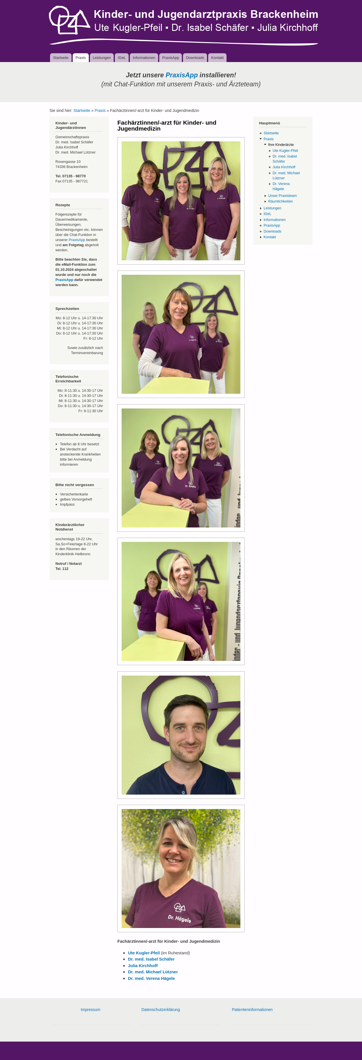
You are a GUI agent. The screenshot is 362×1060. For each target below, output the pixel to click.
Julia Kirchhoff (284, 167)
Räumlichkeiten (280, 201)
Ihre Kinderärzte (281, 144)
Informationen (144, 58)
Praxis (81, 58)
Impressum (90, 1009)
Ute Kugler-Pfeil (285, 150)
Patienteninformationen (252, 1009)
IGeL (122, 58)
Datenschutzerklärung (160, 1009)
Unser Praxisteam (282, 195)
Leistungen (102, 58)
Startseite (60, 58)
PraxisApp (170, 58)
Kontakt (217, 58)
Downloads (195, 58)
